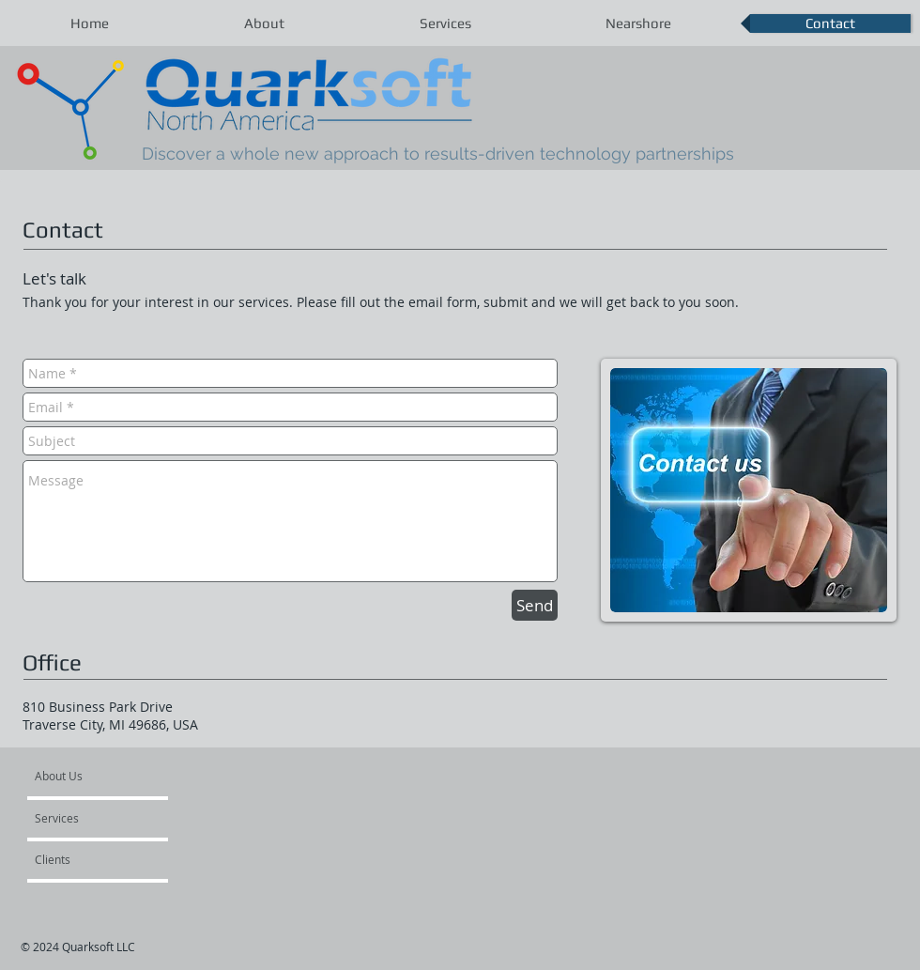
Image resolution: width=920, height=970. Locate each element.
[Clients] (85, 859)
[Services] (89, 818)
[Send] (535, 605)
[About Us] (106, 776)
